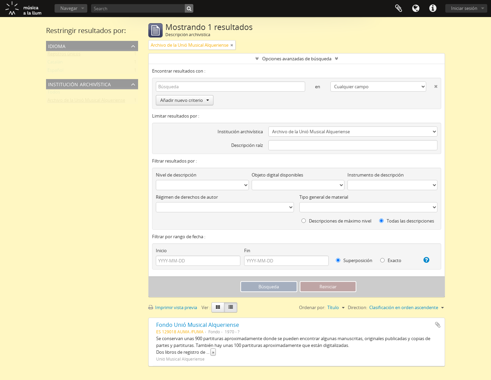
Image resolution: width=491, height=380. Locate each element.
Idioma (415, 8)
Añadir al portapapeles (437, 324)
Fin (247, 250)
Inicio (161, 250)
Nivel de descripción (176, 175)
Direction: (357, 307)
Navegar (68, 8)
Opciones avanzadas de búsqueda (296, 59)
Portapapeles (398, 8)
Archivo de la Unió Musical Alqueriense (86, 101)
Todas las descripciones (406, 221)
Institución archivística (79, 83)
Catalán (55, 63)
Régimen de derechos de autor (187, 197)
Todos (53, 93)
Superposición (354, 260)
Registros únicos (63, 55)
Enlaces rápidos (432, 8)
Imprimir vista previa (172, 307)
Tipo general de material (323, 197)
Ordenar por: (312, 307)
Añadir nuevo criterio (184, 100)
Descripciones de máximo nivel (336, 221)
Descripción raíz (247, 145)
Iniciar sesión (464, 8)
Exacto (390, 260)
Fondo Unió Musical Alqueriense (197, 325)
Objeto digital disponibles (277, 175)
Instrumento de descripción (375, 175)
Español (55, 72)
